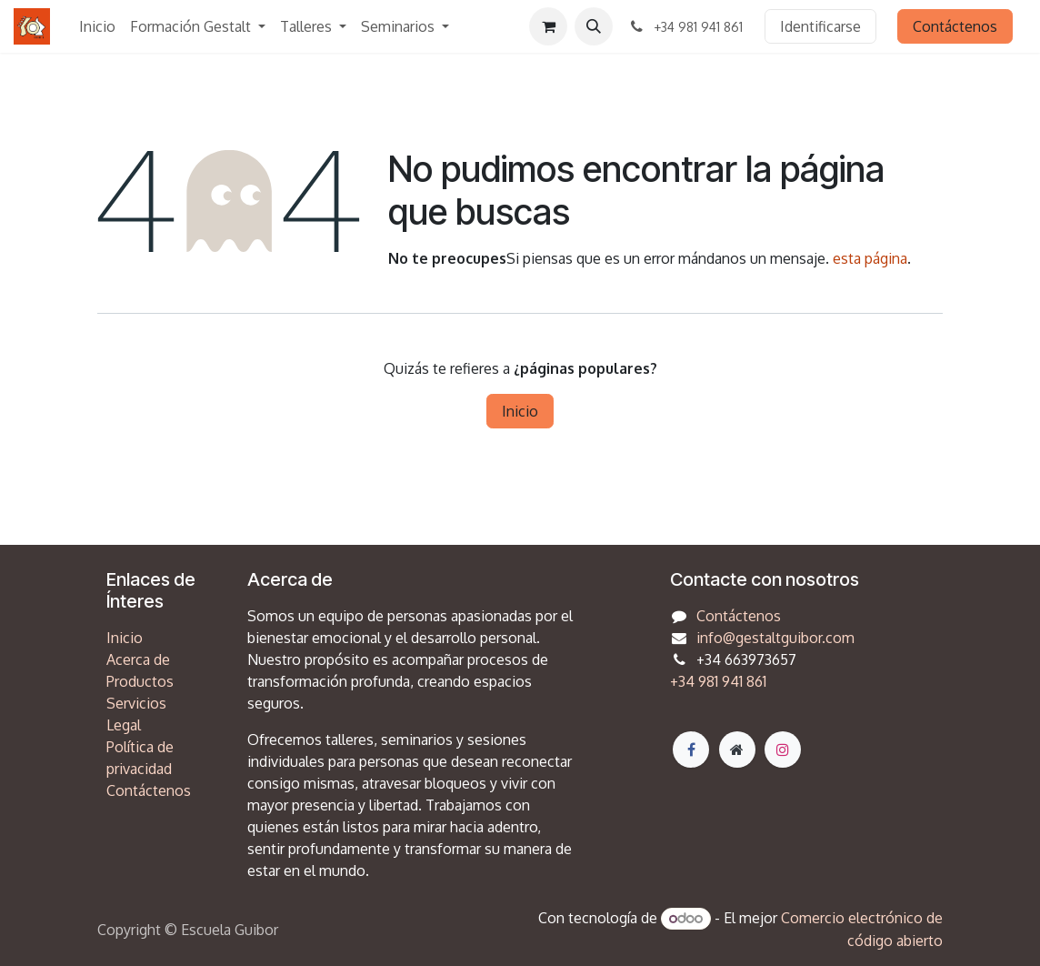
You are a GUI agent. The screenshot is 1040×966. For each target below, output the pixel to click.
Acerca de (138, 659)
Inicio (520, 411)
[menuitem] (97, 26)
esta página (870, 258)
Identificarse (820, 26)
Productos (140, 681)
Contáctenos (955, 26)
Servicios (136, 703)
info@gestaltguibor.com (775, 638)
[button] (594, 26)
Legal (123, 725)
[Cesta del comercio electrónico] (548, 26)
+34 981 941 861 (718, 681)
